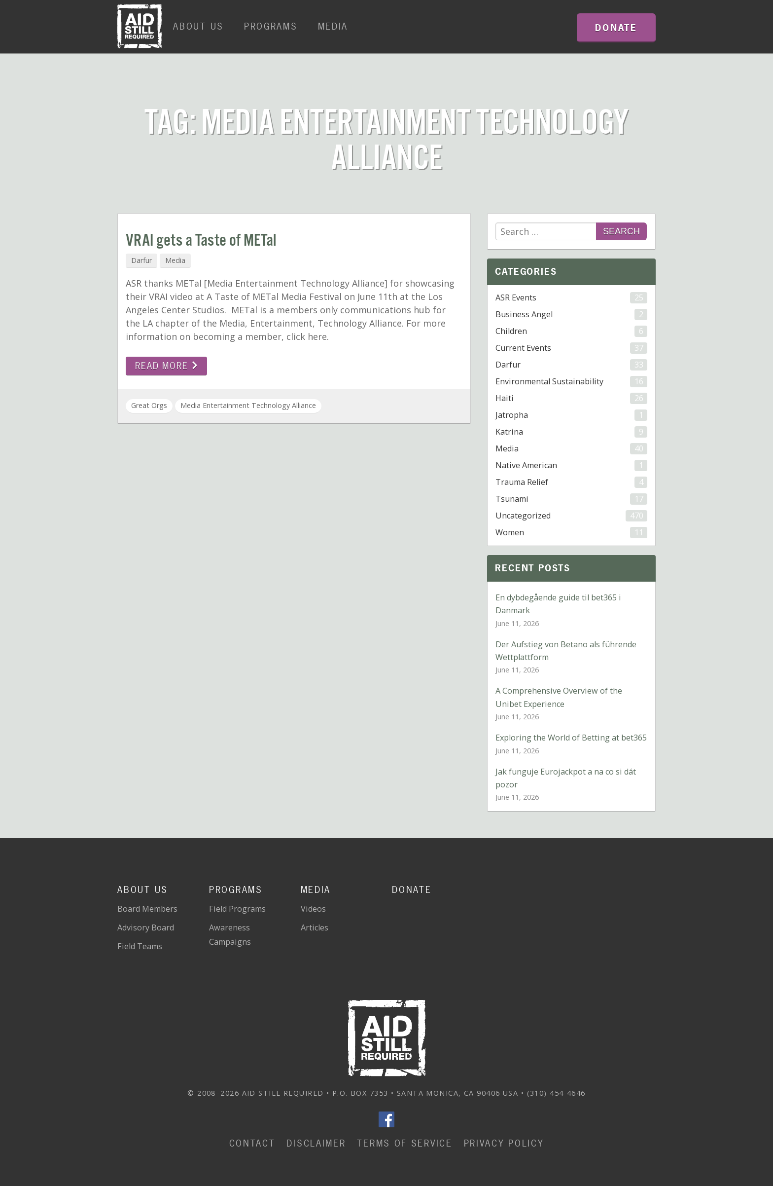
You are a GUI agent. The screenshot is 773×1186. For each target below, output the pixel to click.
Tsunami (571, 499)
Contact (252, 1143)
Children (571, 331)
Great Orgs (149, 405)
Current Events (571, 348)
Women (571, 532)
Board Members (147, 908)
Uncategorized (571, 515)
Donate (411, 890)
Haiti (571, 398)
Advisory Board (145, 927)
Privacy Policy (504, 1143)
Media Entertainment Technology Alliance (248, 405)
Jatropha (571, 415)
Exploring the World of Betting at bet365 (571, 737)
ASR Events (571, 297)
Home (139, 26)
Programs (271, 26)
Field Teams (139, 946)
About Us (198, 26)
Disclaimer (316, 1143)
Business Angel (571, 314)
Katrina (571, 432)
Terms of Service (404, 1143)
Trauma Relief (571, 482)
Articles (314, 927)
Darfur (141, 260)
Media (333, 26)
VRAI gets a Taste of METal (201, 241)
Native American (571, 465)
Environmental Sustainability (571, 381)
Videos (313, 908)
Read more (166, 366)
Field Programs (237, 908)
